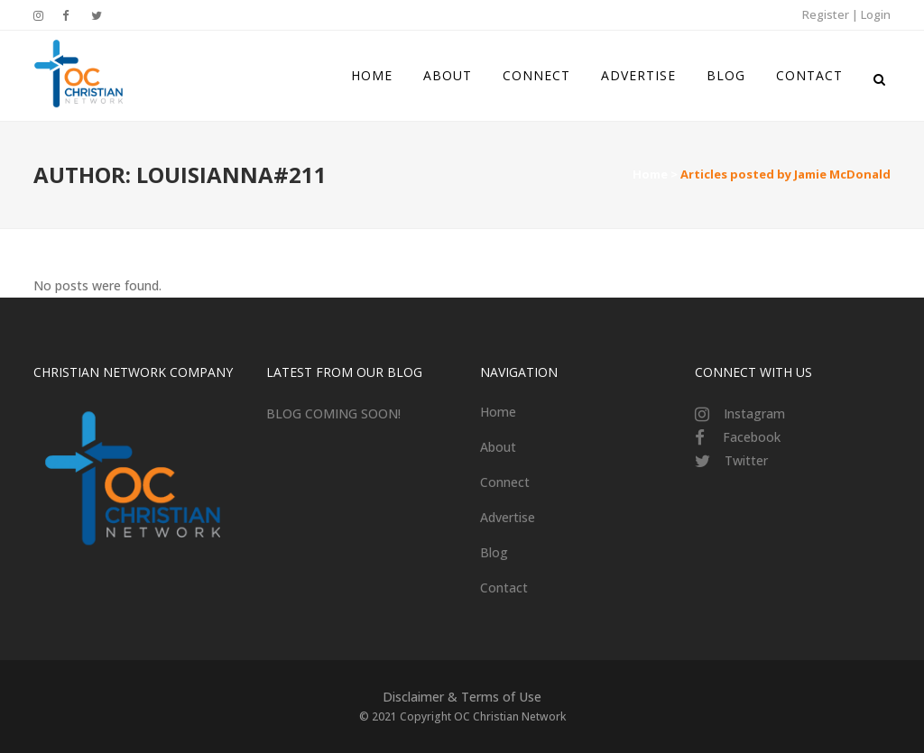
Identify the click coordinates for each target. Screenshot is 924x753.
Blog (494, 552)
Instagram (754, 413)
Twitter (746, 460)
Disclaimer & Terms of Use (462, 696)
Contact (504, 587)
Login (876, 14)
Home (650, 174)
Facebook (752, 436)
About (498, 446)
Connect (505, 482)
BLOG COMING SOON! (333, 413)
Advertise (507, 517)
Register (825, 14)
